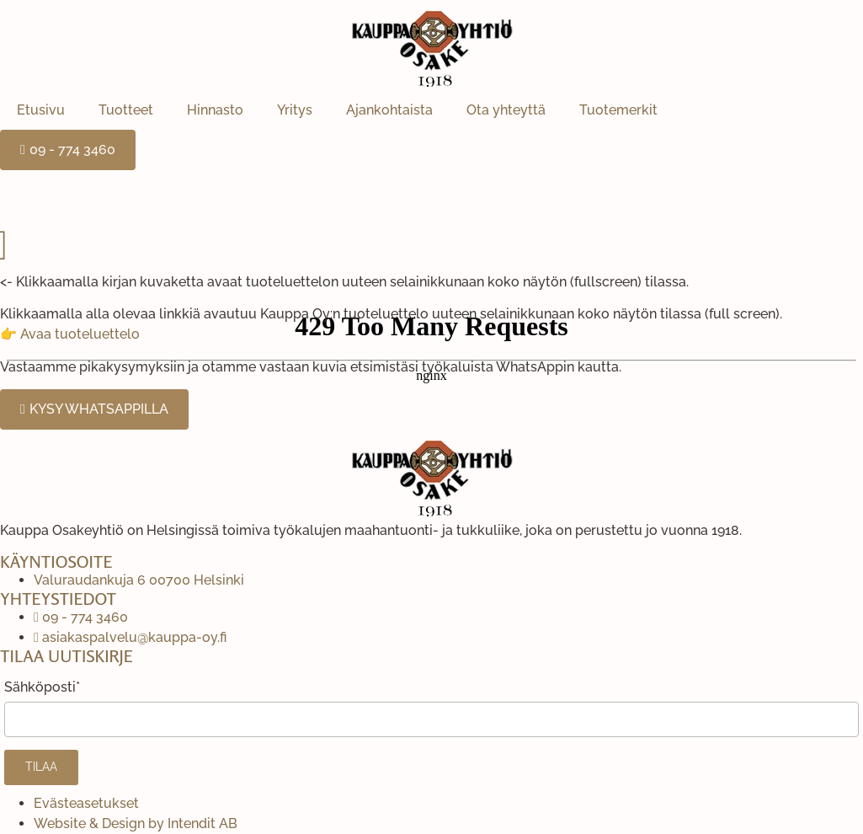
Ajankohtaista (389, 110)
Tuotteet (126, 110)
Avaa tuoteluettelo (80, 334)
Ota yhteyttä (506, 110)
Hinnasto (215, 110)
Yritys (294, 110)
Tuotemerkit (618, 110)
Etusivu (41, 110)
